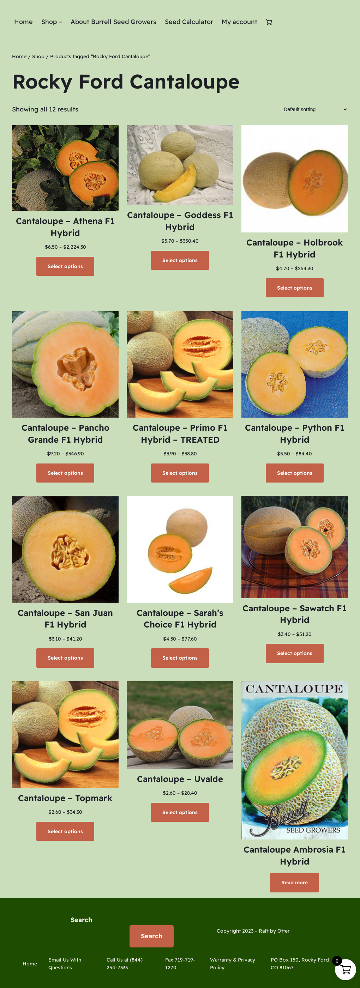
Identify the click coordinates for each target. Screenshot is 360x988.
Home (19, 56)
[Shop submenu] (60, 22)
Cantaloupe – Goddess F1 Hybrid (180, 221)
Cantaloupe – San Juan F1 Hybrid (65, 618)
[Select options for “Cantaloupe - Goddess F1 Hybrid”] (180, 260)
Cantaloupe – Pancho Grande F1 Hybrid (65, 433)
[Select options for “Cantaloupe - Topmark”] (65, 831)
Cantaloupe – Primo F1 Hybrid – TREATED (180, 433)
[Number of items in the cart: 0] (269, 22)
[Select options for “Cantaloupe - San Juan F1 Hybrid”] (65, 657)
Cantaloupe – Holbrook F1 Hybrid (294, 248)
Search (81, 920)
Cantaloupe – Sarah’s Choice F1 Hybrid (180, 618)
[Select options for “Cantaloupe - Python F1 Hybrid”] (295, 473)
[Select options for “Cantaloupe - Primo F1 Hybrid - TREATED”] (180, 473)
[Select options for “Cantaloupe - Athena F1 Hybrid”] (65, 266)
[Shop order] (313, 109)
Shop (38, 56)
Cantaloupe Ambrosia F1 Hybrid (295, 855)
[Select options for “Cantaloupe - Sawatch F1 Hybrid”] (295, 653)
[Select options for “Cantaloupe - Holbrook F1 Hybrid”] (295, 287)
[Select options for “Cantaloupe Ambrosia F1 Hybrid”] (294, 882)
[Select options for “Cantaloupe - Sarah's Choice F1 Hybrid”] (180, 657)
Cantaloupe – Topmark (65, 798)
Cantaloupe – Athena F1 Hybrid (65, 227)
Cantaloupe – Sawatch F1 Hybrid (294, 614)
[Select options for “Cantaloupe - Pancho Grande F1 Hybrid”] (65, 473)
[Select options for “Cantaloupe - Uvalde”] (180, 812)
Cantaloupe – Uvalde (180, 779)
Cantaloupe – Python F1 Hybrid (294, 433)
